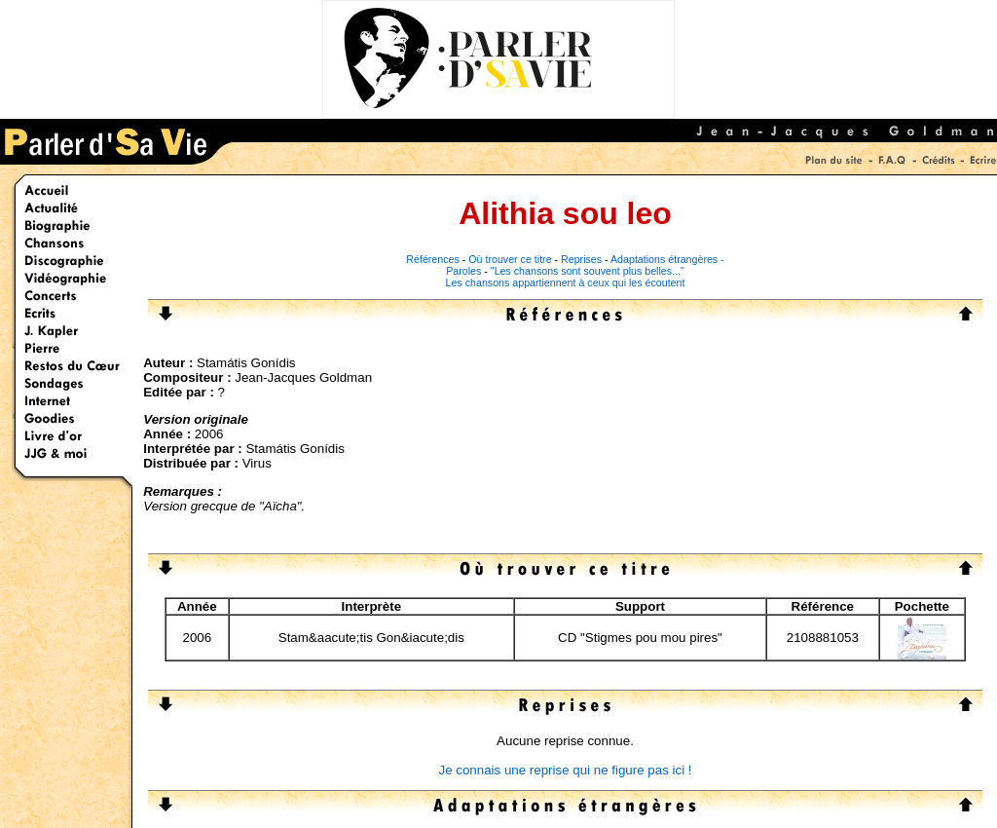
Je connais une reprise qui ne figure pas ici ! (564, 770)
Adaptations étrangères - (667, 259)
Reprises (581, 259)
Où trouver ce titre (509, 259)
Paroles (463, 271)
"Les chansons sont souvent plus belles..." (587, 271)
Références (433, 259)
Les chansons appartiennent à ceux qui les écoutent (565, 282)
